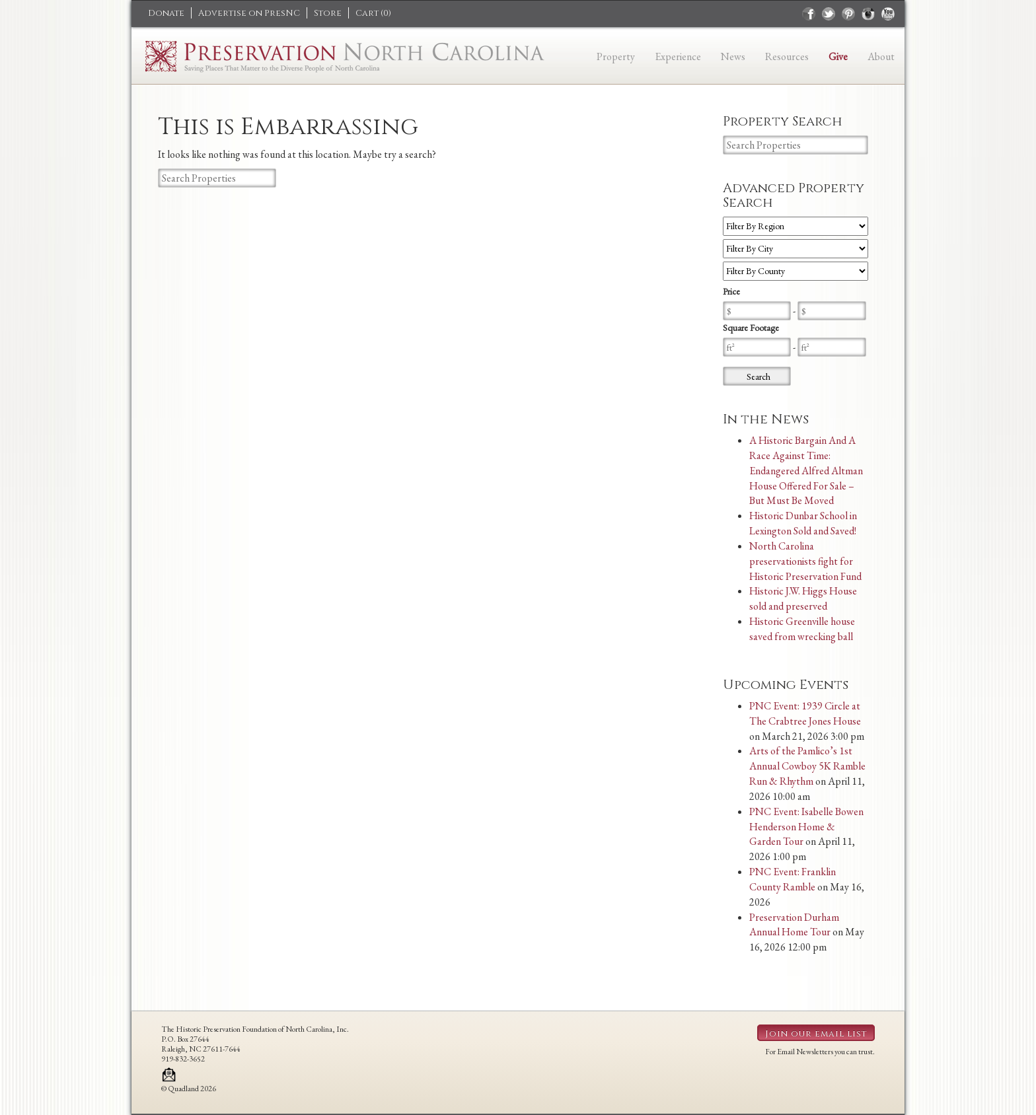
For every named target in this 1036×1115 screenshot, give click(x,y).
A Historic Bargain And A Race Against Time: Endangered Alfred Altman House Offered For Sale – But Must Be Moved (806, 470)
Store (328, 13)
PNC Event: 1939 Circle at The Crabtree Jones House (805, 713)
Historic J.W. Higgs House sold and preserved (803, 598)
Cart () (373, 13)
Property (616, 56)
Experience (678, 56)
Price (731, 291)
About (881, 56)
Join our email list (816, 1034)
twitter (828, 13)
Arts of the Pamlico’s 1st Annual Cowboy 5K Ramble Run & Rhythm (807, 766)
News (733, 56)
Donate (166, 13)
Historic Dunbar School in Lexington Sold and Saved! (803, 523)
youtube (888, 13)
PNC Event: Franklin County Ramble (792, 879)
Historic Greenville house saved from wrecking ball (802, 628)
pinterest (848, 13)
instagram (868, 13)
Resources (787, 56)
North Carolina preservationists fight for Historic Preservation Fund (805, 561)
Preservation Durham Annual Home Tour (794, 924)
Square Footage (751, 328)
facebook (808, 13)
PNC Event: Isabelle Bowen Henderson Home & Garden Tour (806, 827)
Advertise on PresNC (249, 13)
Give (838, 56)
